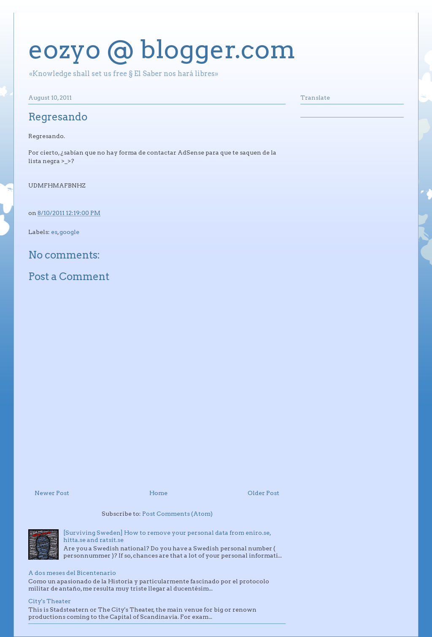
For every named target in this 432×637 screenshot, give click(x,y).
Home (158, 493)
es (54, 232)
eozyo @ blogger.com (161, 49)
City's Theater (49, 601)
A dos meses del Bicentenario (72, 572)
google (69, 232)
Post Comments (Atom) (177, 513)
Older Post (263, 493)
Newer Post (52, 493)
